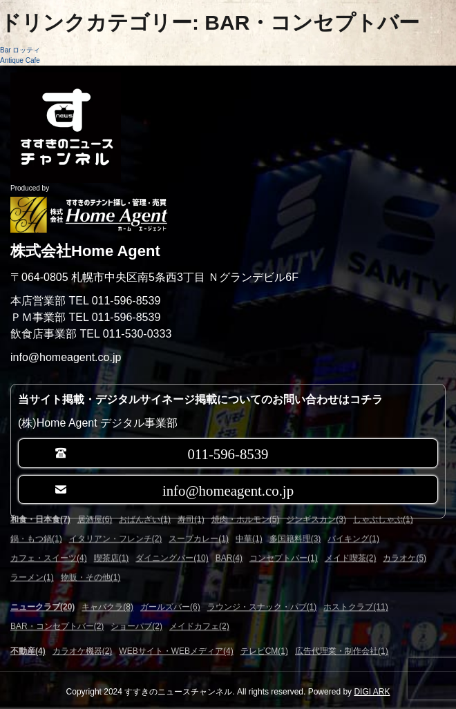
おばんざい (145, 504)
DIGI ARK (372, 692)
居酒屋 (95, 504)
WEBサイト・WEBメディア (176, 649)
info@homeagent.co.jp (228, 489)
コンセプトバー (283, 543)
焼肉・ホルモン (245, 504)
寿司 (191, 504)
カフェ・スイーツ (48, 543)
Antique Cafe (20, 60)
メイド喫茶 (351, 543)
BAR (229, 543)
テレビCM (264, 649)
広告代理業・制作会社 (341, 649)
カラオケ (404, 543)
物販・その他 (91, 562)
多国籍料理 (295, 524)
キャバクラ (107, 600)
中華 (249, 524)
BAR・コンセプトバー (57, 620)
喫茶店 (111, 543)
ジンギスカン (316, 504)
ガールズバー (170, 600)
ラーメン (32, 562)
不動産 (28, 649)
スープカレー (199, 524)
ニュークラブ (42, 600)
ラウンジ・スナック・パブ (262, 600)
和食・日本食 (40, 504)
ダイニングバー (171, 543)
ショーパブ (136, 620)
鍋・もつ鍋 (36, 524)
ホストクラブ (355, 600)
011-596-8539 (227, 452)
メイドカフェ (199, 620)
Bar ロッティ (20, 50)
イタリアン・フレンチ (115, 524)
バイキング (353, 524)
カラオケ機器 (83, 649)
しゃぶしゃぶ (383, 504)
